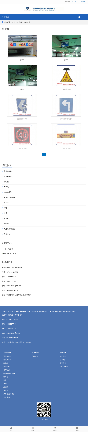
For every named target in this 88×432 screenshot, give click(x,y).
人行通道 (7, 234)
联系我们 (63, 360)
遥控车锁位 (8, 171)
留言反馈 (63, 363)
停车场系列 (8, 192)
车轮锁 (6, 182)
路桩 (5, 208)
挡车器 (6, 203)
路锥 (5, 213)
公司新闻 (35, 356)
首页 (11, 428)
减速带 (6, 224)
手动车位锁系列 (9, 197)
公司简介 (63, 356)
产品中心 (7, 353)
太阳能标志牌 (22, 148)
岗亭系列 (7, 187)
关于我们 (63, 353)
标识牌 (27, 22)
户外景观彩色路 (9, 229)
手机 (33, 428)
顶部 (77, 428)
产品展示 (20, 22)
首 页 (13, 22)
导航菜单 (5, 17)
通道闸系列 (8, 176)
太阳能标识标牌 (66, 119)
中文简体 (74, 1)
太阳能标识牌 (66, 89)
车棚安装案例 (8, 249)
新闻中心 (35, 353)
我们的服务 (64, 366)
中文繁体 (82, 1)
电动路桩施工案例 (9, 254)
